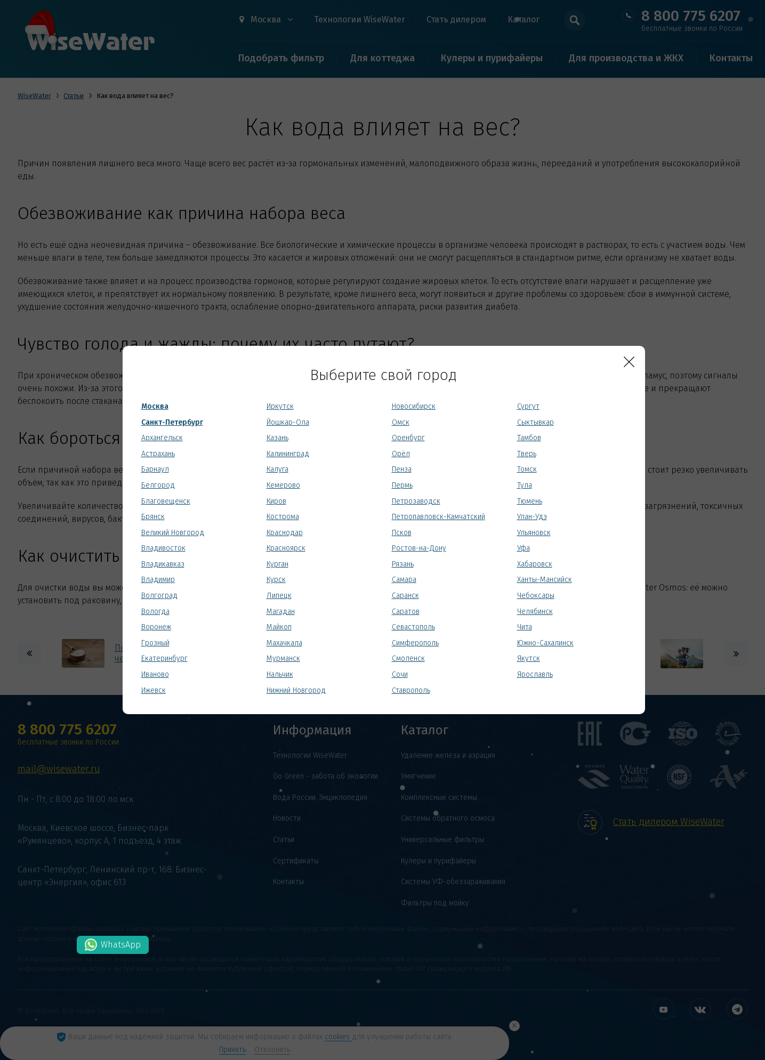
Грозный (155, 643)
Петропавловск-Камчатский (438, 516)
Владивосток (163, 548)
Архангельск (162, 437)
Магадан (281, 611)
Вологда (155, 611)
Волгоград (159, 595)
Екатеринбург (164, 658)
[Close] (629, 362)
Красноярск (286, 548)
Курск (276, 579)
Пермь (402, 485)
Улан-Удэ (532, 516)
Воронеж (156, 627)
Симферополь (415, 643)
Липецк (279, 595)
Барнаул (155, 469)
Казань (277, 437)
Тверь (526, 453)
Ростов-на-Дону (419, 548)
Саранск (405, 595)
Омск (400, 422)
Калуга (277, 469)
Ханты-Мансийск (544, 579)
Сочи (400, 674)
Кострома (283, 516)
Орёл (401, 453)
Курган (277, 564)
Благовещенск (165, 501)
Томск (527, 469)
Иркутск (280, 406)
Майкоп (279, 627)
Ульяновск (534, 532)
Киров (276, 501)
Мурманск (283, 658)
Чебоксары (535, 595)
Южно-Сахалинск (545, 643)
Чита (524, 627)
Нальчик (280, 674)
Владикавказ (162, 564)
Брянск (153, 516)
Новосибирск (414, 406)
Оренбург (408, 437)
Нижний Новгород (296, 690)
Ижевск (153, 690)
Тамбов (529, 437)
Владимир (158, 579)
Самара (404, 579)
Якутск (528, 658)
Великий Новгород (172, 532)
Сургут (528, 406)
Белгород (158, 485)
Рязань (403, 564)
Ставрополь (411, 690)
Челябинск (535, 611)
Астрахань (158, 453)
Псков (402, 532)
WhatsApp (121, 945)
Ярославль (535, 674)
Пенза (402, 469)
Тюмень (529, 501)
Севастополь (413, 627)
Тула (524, 485)
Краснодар (285, 532)
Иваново (155, 674)
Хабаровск (534, 564)
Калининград (288, 453)
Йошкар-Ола (288, 422)
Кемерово (283, 485)
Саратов (406, 611)
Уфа (523, 548)
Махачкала (284, 643)
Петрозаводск (416, 501)
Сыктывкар (535, 422)
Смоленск (408, 658)
